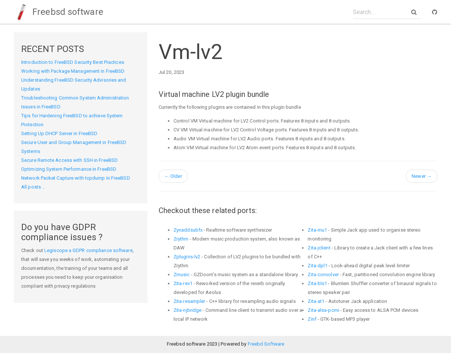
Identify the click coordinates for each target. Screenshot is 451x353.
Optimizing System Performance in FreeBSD (68, 169)
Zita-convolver (323, 274)
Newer (422, 176)
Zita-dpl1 (317, 265)
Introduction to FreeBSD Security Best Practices (72, 62)
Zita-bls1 (317, 283)
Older (173, 176)
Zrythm (181, 239)
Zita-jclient (319, 248)
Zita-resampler (189, 301)
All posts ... (33, 187)
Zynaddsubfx (187, 230)
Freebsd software (58, 12)
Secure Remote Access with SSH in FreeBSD (69, 160)
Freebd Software (266, 344)
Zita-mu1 (317, 230)
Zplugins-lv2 (186, 256)
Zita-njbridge (187, 310)
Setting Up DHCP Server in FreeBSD (59, 133)
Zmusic (181, 274)
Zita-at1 (316, 301)
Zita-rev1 (182, 283)
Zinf (312, 319)
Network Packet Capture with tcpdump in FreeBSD (75, 178)
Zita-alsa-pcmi (323, 310)
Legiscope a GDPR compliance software (88, 250)
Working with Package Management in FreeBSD (72, 71)
